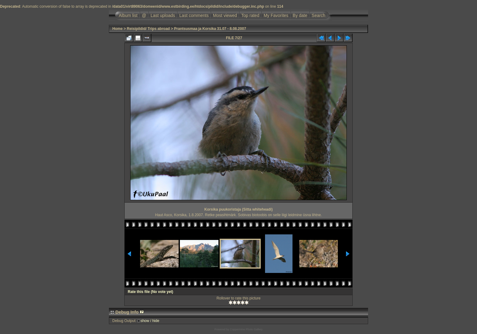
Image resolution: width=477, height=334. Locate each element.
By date (300, 15)
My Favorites (275, 15)
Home (117, 29)
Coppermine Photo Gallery (246, 329)
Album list (128, 15)
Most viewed (225, 15)
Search (318, 15)
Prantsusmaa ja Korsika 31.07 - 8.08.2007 (210, 29)
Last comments (194, 15)
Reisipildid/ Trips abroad (148, 29)
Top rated (250, 15)
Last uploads (163, 15)
